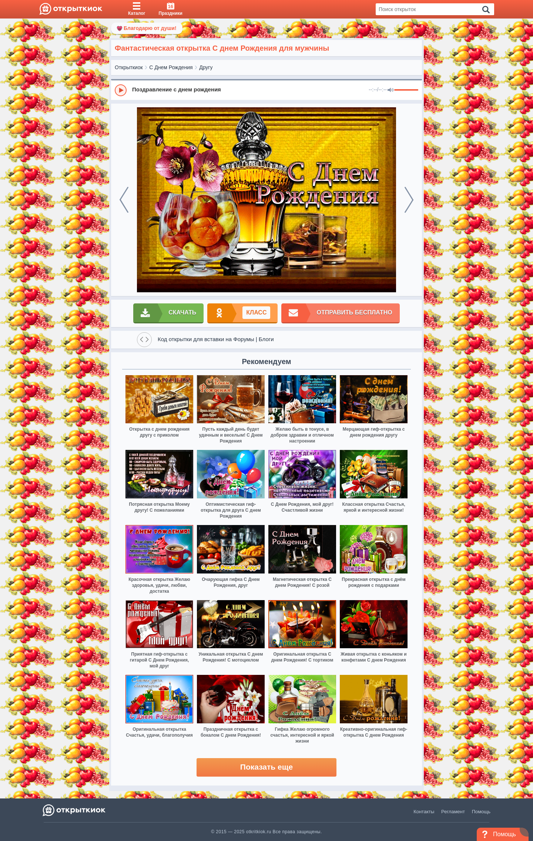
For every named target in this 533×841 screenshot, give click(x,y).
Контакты (423, 811)
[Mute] (390, 90)
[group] (266, 90)
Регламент (453, 811)
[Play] (121, 90)
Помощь (481, 811)
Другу (205, 67)
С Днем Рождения (170, 67)
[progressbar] (406, 90)
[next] (409, 199)
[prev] (124, 199)
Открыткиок (129, 67)
